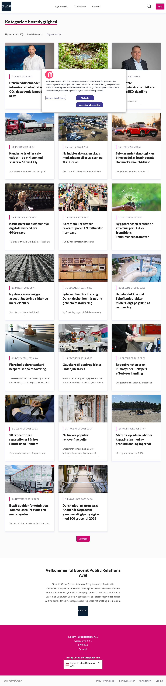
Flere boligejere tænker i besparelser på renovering (27, 367)
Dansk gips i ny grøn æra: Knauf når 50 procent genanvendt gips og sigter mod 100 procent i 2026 (81, 512)
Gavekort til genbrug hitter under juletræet (82, 367)
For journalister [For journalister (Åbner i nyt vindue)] (127, 680)
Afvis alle (85, 98)
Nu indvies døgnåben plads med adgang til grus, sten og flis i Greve (83, 157)
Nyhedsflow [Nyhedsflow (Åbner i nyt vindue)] (145, 680)
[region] (84, 90)
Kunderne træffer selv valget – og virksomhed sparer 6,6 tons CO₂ (26, 157)
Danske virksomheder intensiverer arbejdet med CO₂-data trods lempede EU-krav (29, 89)
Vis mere (83, 538)
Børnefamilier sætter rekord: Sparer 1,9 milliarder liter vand (83, 228)
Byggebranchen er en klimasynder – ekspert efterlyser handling (131, 369)
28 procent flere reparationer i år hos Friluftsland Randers (23, 439)
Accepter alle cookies (89, 105)
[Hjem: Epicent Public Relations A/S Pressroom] (6, 6)
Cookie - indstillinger (55, 98)
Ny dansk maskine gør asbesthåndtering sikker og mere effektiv (28, 298)
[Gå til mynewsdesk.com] (13, 681)
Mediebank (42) (34, 34)
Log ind (159, 680)
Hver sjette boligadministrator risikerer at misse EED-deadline (136, 87)
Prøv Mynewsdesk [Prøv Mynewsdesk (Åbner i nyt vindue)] (105, 680)
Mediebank (80, 6)
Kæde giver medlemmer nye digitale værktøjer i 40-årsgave (29, 228)
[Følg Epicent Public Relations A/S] (160, 6)
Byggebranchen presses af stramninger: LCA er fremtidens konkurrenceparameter (134, 230)
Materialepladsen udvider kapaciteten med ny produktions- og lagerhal (134, 439)
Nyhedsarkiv (61, 6)
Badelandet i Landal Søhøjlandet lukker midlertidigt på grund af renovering (133, 300)
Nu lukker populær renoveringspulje (76, 437)
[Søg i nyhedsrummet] (149, 6)
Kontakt (96, 6)
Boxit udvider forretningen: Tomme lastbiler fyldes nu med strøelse (29, 510)
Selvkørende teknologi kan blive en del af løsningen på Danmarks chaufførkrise (135, 157)
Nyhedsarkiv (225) (14, 34)
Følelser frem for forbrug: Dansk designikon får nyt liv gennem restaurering (82, 298)
